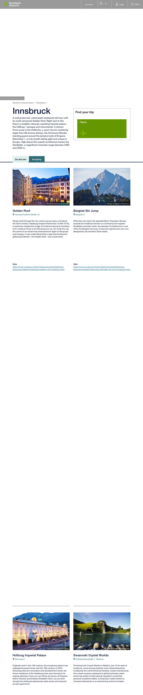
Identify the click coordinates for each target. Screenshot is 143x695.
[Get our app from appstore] (111, 691)
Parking (46, 689)
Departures (18, 675)
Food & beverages (81, 682)
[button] (134, 4)
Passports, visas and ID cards (56, 679)
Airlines (16, 682)
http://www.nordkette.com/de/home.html (31, 498)
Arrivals (16, 679)
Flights (83, 122)
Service (76, 689)
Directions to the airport (53, 686)
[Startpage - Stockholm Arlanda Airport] (12, 4)
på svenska (66, 4)
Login (120, 4)
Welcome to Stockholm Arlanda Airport (83, 677)
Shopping (77, 686)
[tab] (120, 95)
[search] (93, 4)
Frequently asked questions (55, 675)
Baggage (47, 682)
